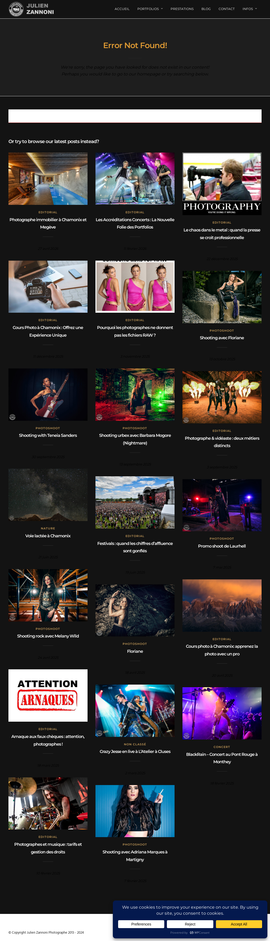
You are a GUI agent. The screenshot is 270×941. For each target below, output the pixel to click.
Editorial (47, 212)
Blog (206, 9)
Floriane (135, 651)
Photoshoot (222, 330)
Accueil (122, 9)
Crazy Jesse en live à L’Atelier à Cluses (135, 751)
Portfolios (148, 9)
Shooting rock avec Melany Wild (48, 636)
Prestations (182, 9)
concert (222, 747)
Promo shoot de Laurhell (222, 546)
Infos (248, 9)
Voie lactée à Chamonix (47, 535)
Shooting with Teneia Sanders (48, 435)
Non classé (135, 744)
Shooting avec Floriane (222, 337)
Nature (48, 528)
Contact (227, 9)
